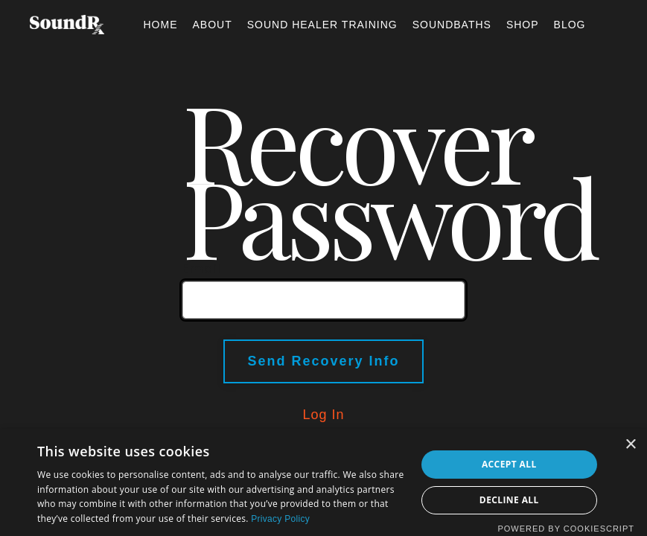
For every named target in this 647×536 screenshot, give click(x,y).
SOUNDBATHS (451, 25)
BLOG (570, 25)
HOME (160, 25)
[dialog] (323, 482)
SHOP (522, 25)
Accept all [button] (509, 464)
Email (201, 268)
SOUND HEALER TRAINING (322, 25)
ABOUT (212, 25)
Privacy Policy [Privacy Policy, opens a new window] (280, 519)
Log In (323, 414)
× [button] (630, 444)
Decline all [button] (509, 500)
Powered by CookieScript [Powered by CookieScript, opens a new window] (565, 528)
